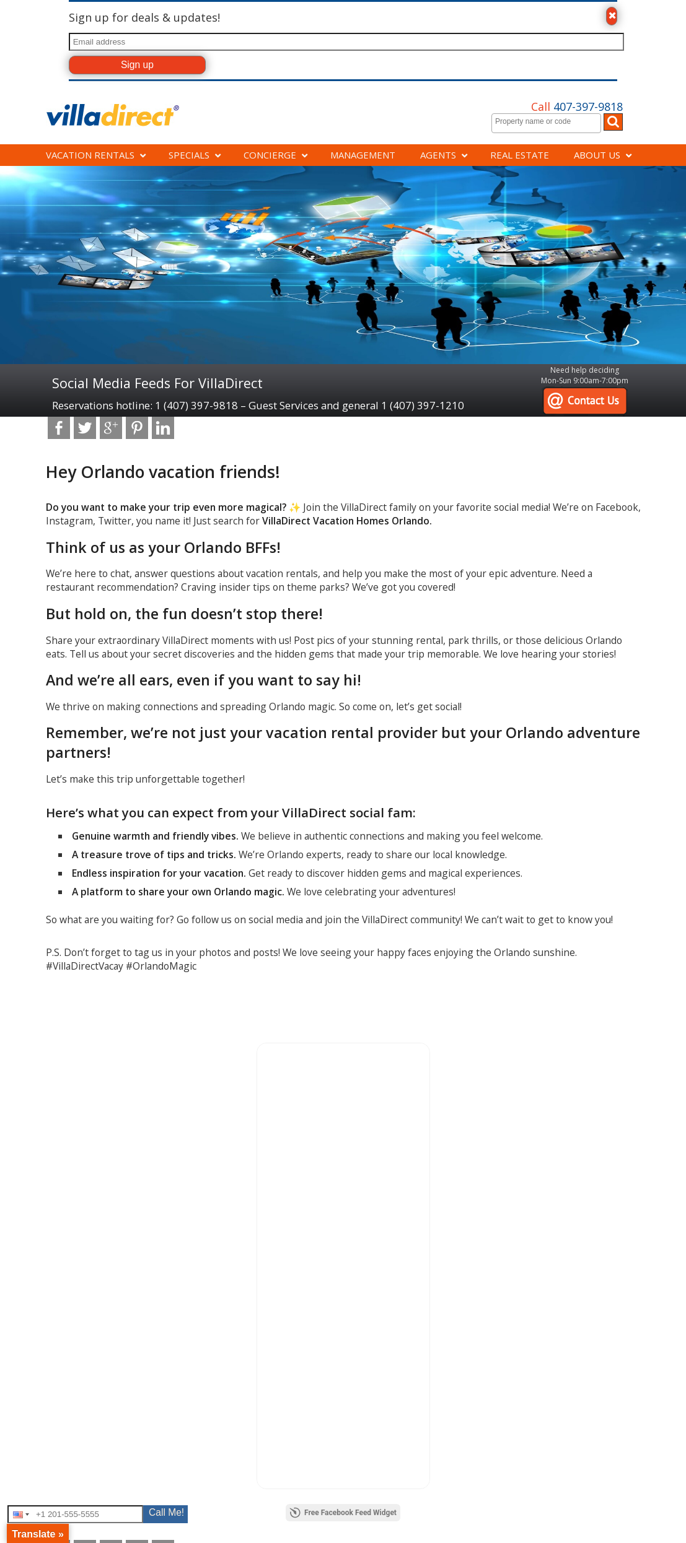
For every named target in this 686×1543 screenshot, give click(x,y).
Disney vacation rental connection (557, 1127)
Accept (591, 1525)
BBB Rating (517, 1113)
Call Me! (166, 1512)
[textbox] (549, 121)
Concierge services (85, 1113)
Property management (91, 1127)
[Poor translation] (45, 1288)
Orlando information (237, 1154)
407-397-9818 (577, 106)
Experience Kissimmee (537, 1141)
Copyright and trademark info (402, 1113)
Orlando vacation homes (95, 1154)
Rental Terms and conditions (400, 1181)
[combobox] (546, 123)
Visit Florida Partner (532, 1154)
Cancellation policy (383, 1127)
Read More (644, 1519)
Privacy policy (373, 1168)
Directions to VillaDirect (242, 1127)
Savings (65, 1141)
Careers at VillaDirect (238, 1113)
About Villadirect (81, 1168)
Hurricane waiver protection (399, 1154)
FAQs (210, 1141)
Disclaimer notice (380, 1141)
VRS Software (178, 1217)
